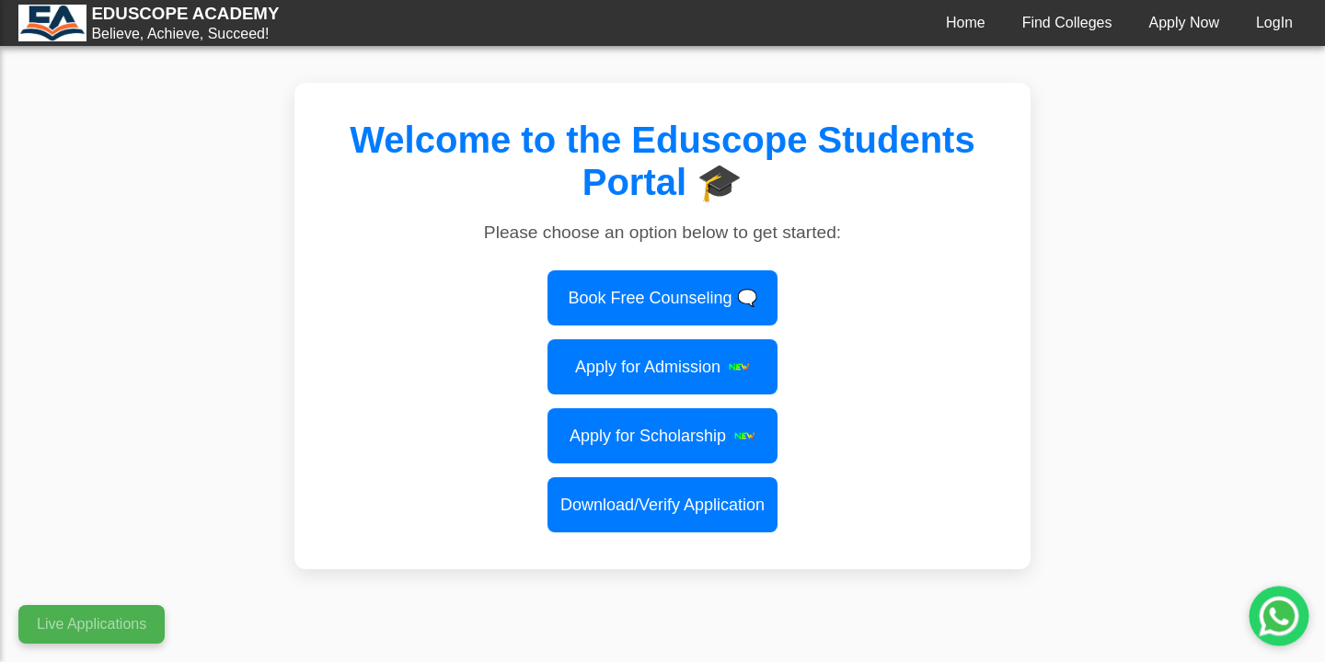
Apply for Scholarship (662, 436)
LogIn (1274, 22)
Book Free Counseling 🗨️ (662, 298)
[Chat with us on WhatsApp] (1279, 616)
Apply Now (1183, 22)
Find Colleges (1067, 22)
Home (965, 22)
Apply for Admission (662, 367)
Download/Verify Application (662, 505)
